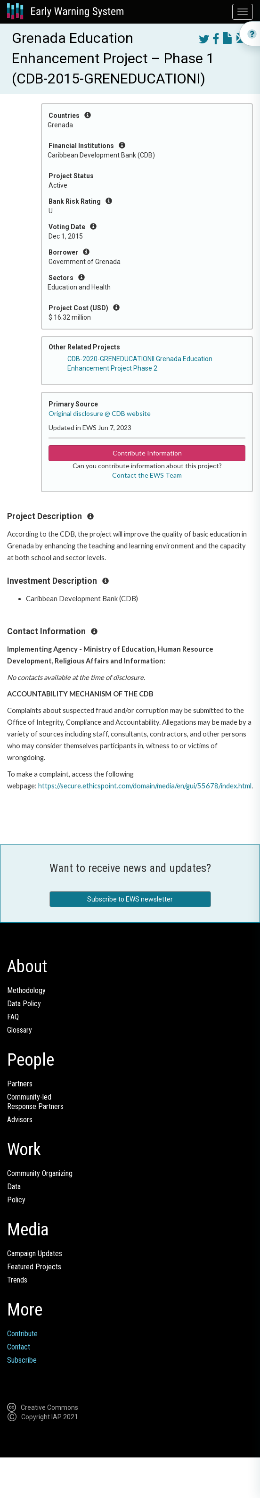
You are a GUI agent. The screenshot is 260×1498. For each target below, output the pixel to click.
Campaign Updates (34, 1253)
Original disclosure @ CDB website (100, 413)
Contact (18, 1346)
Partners (19, 1083)
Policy (16, 1199)
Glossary (19, 1030)
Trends (17, 1279)
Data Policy (24, 1003)
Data (14, 1186)
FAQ (13, 1016)
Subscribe (22, 1360)
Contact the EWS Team (147, 475)
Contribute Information (147, 453)
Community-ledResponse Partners (35, 1101)
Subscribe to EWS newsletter (130, 899)
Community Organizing (40, 1173)
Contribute (22, 1333)
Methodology (26, 990)
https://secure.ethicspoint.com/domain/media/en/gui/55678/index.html (145, 786)
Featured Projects (34, 1266)
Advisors (19, 1119)
